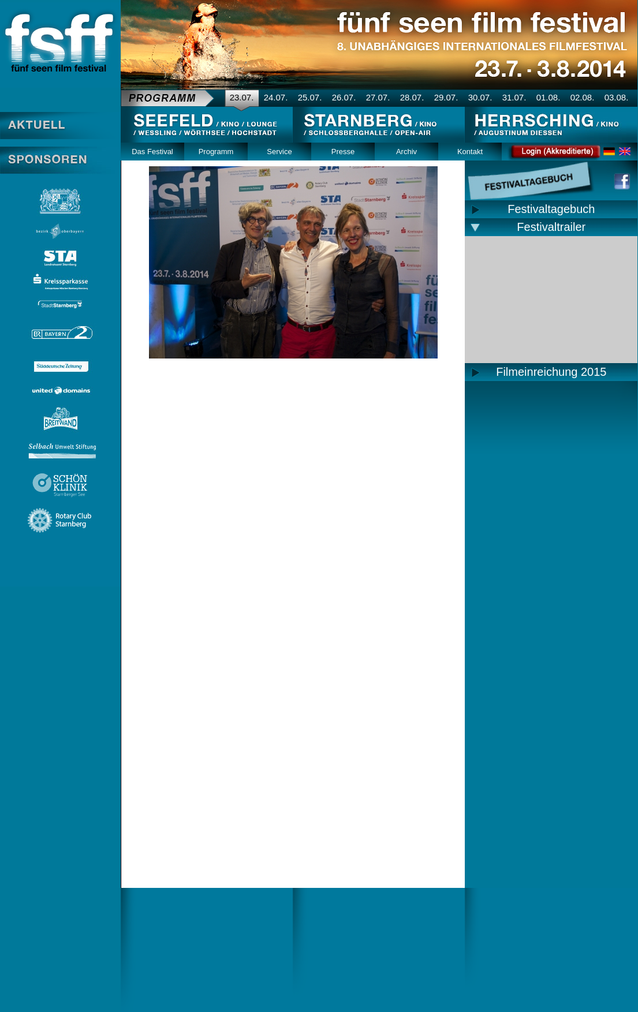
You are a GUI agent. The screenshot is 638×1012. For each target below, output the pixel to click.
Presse (343, 151)
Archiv (406, 151)
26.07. (344, 97)
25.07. (310, 97)
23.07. (242, 97)
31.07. (514, 97)
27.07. (378, 97)
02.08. (582, 97)
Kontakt (470, 151)
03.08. (617, 97)
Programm (216, 151)
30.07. (480, 97)
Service (279, 151)
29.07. (446, 97)
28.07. (412, 97)
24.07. (276, 97)
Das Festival (152, 151)
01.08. (548, 97)
